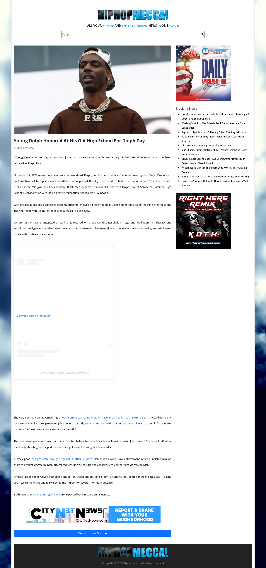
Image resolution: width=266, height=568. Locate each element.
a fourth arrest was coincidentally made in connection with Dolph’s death (104, 417)
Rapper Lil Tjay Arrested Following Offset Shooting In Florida (214, 132)
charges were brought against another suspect (62, 459)
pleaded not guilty (44, 494)
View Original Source (92, 533)
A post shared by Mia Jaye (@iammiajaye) (64, 373)
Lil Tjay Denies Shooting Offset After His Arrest (206, 145)
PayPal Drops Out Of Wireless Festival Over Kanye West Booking (216, 176)
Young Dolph (23, 157)
